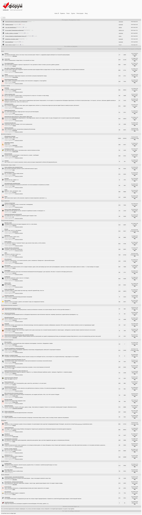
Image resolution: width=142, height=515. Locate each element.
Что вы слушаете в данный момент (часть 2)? (15, 41)
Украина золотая (9, 29)
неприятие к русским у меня (11, 44)
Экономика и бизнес (9, 142)
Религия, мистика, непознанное (12, 247)
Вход (86, 13)
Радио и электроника (9, 411)
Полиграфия (7, 270)
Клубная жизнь (8, 463)
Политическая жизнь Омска (11, 79)
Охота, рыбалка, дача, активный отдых (14, 167)
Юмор (6, 196)
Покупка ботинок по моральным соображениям (16, 27)
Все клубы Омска (9, 469)
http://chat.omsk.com (9, 435)
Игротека (7, 178)
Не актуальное (8, 486)
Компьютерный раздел (10, 365)
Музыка (6, 229)
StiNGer (120, 32)
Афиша (6, 74)
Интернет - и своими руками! (11, 355)
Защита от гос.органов (10, 99)
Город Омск (7, 59)
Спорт (6, 189)
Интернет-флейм (8, 399)
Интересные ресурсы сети (11, 386)
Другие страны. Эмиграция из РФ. (12, 209)
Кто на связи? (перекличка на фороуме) (14, 35)
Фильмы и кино (8, 222)
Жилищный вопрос (9, 104)
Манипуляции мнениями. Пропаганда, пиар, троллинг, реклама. (19, 334)
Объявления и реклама (10, 136)
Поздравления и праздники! (11, 438)
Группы (73, 13)
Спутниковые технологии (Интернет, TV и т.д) (15, 359)
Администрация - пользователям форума (14, 476)
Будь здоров (7, 300)
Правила (62, 13)
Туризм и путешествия (10, 203)
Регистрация (80, 13)
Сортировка (7, 497)
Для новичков (8, 491)
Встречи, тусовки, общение (11, 448)
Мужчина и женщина (9, 295)
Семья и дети (8, 282)
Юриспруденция (8, 153)
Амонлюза (121, 27)
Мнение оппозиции (9, 127)
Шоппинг (7, 160)
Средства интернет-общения (11, 377)
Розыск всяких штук (9, 381)
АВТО (6, 252)
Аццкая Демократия (9, 427)
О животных (7, 276)
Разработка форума (9, 502)
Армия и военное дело (10, 94)
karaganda (121, 29)
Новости (6, 53)
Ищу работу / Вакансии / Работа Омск (13, 68)
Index (56, 13)
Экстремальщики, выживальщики (12, 183)
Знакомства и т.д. (8, 454)
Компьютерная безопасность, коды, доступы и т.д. (16, 370)
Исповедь (7, 443)
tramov (120, 41)
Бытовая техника (8, 416)
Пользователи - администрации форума (14, 481)
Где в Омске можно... (9, 63)
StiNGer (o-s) (121, 35)
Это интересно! (8, 259)
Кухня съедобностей (9, 289)
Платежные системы (9, 148)
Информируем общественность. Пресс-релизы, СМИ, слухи (18, 116)
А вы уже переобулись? (10, 32)
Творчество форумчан (10, 313)
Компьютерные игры (9, 172)
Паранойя (7, 323)
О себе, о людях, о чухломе (11, 38)
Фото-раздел (7, 265)
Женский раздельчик (9, 317)
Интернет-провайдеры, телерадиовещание (14, 348)
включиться (79, 424)
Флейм (6, 422)
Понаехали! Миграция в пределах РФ (13, 214)
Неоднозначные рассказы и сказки (13, 308)
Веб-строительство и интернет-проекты (14, 393)
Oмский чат (7, 433)
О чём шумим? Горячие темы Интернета (14, 328)
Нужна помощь (8, 241)
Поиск (68, 13)
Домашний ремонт (9, 405)
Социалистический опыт (10, 122)
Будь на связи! (8, 342)
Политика (7, 87)
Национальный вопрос (10, 110)
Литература (7, 235)
